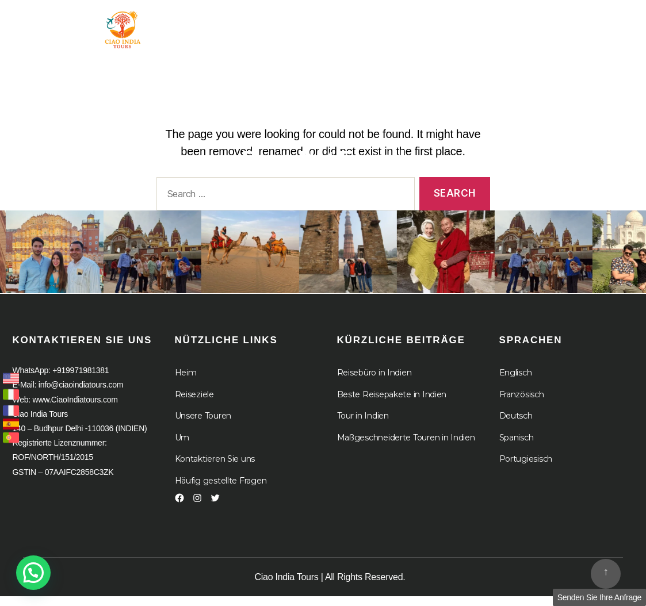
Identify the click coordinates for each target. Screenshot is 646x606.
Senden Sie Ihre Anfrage (599, 597)
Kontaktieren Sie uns (215, 467)
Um (414, 24)
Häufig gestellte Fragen (221, 488)
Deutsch (516, 424)
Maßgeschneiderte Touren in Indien (406, 445)
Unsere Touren (203, 424)
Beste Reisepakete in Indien (392, 402)
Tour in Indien (276, 24)
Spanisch (516, 445)
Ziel (357, 24)
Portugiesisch (526, 467)
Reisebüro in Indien (374, 380)
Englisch (515, 380)
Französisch (521, 402)
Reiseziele (194, 402)
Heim (203, 24)
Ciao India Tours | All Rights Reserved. (330, 585)
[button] (33, 572)
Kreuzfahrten (492, 24)
